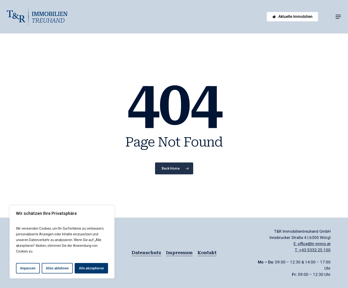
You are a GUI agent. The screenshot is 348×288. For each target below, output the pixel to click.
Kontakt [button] (207, 252)
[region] (62, 242)
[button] (338, 16)
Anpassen (28, 268)
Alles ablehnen (57, 268)
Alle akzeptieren (91, 268)
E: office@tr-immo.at (312, 243)
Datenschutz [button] (146, 252)
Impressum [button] (179, 252)
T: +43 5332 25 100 (313, 250)
